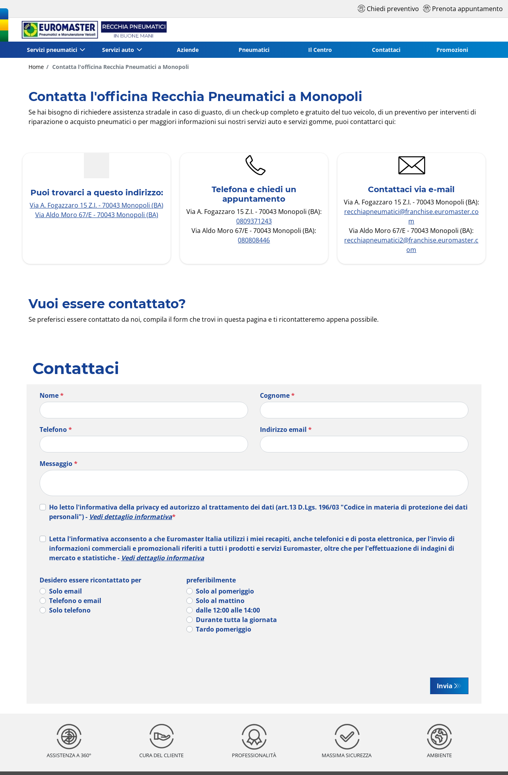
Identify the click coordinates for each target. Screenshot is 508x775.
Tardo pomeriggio (223, 629)
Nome (52, 395)
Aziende (188, 49)
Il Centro (320, 49)
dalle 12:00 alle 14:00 (228, 610)
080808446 (254, 240)
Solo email (65, 591)
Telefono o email (75, 600)
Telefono (56, 429)
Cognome (277, 395)
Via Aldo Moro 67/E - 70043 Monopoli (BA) (96, 214)
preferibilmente (211, 580)
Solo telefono (70, 610)
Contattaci (386, 49)
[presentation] (105, 655)
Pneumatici (254, 49)
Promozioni (452, 49)
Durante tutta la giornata (236, 619)
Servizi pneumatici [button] (52, 49)
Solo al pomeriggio (225, 591)
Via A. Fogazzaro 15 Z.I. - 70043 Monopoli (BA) (96, 205)
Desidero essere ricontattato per (90, 580)
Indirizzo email (286, 429)
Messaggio (59, 463)
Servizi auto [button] (118, 49)
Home (36, 67)
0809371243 (254, 221)
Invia (445, 685)
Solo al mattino (220, 600)
